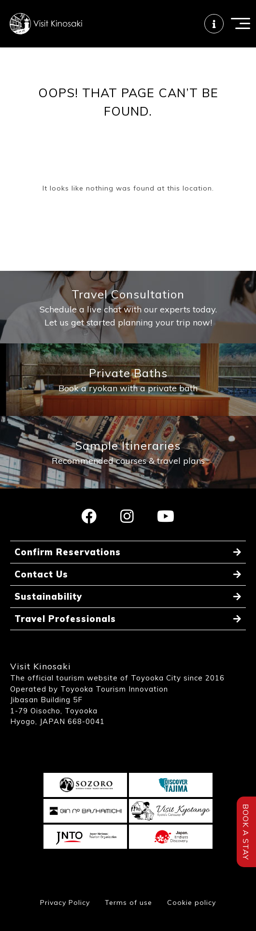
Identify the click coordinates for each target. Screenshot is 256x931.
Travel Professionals (65, 618)
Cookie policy (191, 902)
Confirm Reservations (67, 552)
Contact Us (41, 574)
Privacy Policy (65, 902)
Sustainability (48, 596)
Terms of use (128, 902)
